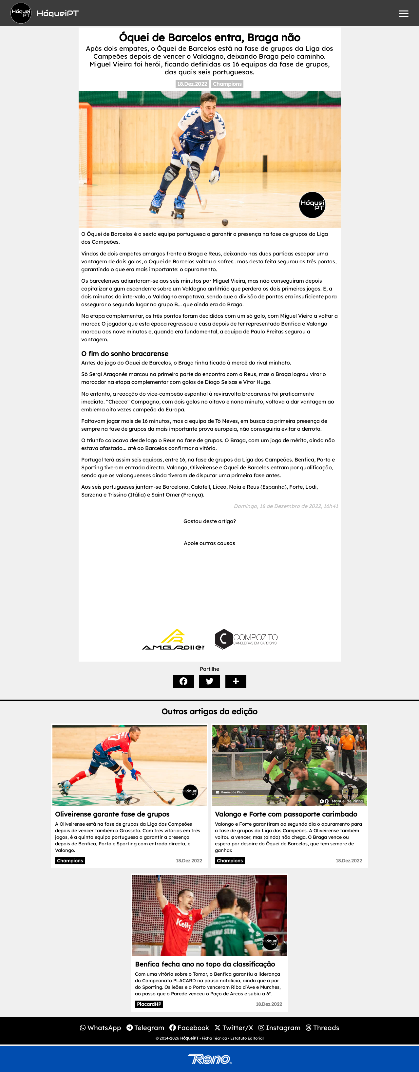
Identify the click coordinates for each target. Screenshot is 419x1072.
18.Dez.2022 (192, 84)
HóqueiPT (189, 1038)
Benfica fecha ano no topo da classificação (205, 964)
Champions (227, 84)
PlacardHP (149, 1004)
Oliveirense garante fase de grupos (112, 814)
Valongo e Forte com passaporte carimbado (286, 814)
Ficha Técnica (214, 1038)
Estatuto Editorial (247, 1038)
